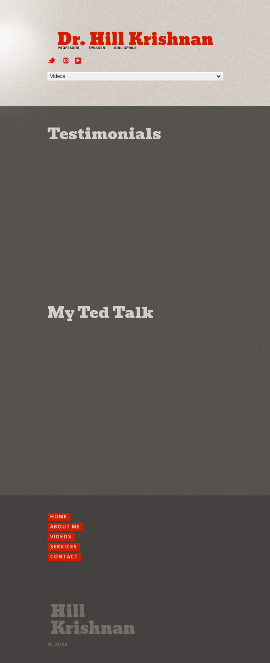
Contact (64, 556)
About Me (65, 526)
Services (63, 546)
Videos (60, 536)
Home (58, 516)
